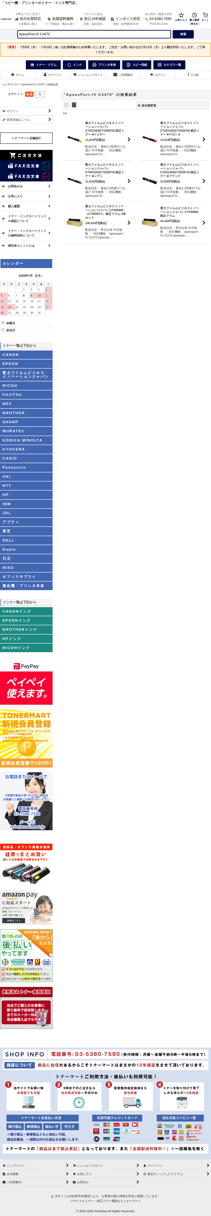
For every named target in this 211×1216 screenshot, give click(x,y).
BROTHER (14, 413)
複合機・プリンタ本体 (24, 586)
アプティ (11, 522)
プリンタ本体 (104, 65)
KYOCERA (14, 449)
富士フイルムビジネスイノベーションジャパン (26, 374)
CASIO (10, 458)
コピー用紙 (136, 65)
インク (74, 65)
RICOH (10, 385)
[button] (193, 74)
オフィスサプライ (19, 577)
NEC (7, 404)
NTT (7, 486)
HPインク (12, 639)
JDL (7, 513)
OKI (7, 477)
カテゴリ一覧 (169, 65)
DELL (9, 540)
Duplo (9, 549)
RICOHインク (16, 648)
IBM (7, 504)
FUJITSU (12, 395)
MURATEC (14, 431)
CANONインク (17, 611)
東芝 (7, 531)
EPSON (10, 364)
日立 (7, 558)
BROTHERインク (20, 629)
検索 (183, 34)
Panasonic (14, 467)
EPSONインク (17, 620)
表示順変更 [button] (147, 105)
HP (6, 495)
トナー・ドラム (43, 65)
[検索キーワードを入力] (94, 34)
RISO (8, 568)
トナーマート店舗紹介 (26, 138)
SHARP (10, 422)
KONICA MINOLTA (22, 440)
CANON (11, 355)
